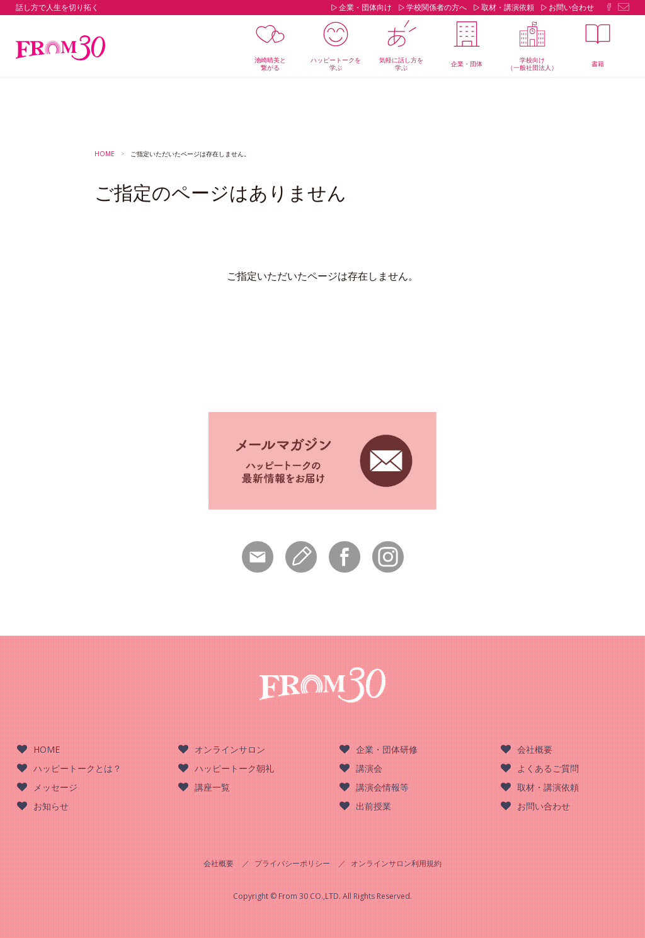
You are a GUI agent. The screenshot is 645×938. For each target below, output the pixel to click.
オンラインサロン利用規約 (396, 863)
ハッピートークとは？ (77, 768)
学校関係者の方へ (436, 7)
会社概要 (534, 749)
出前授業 (373, 806)
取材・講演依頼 (507, 7)
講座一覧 (212, 787)
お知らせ (51, 806)
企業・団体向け (365, 7)
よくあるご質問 (548, 768)
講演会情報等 (382, 787)
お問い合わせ (571, 7)
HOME (46, 749)
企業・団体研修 (387, 749)
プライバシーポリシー (292, 863)
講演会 (369, 768)
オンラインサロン (230, 749)
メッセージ (55, 787)
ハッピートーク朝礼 (234, 768)
